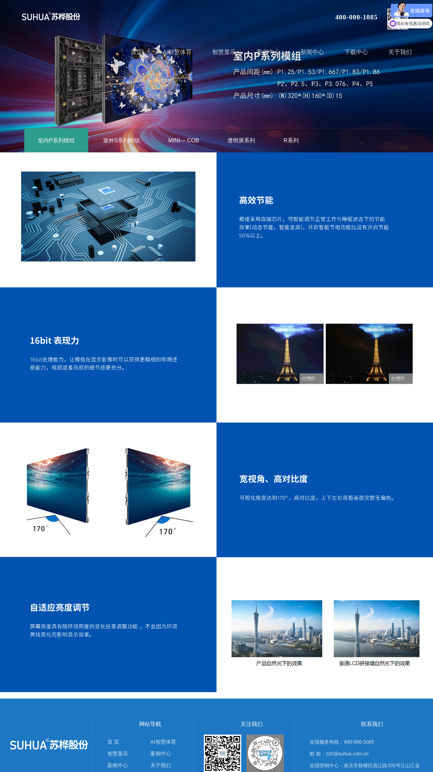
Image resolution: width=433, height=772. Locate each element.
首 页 (113, 742)
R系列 (291, 140)
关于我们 (160, 765)
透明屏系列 (241, 140)
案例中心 (160, 753)
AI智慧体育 (163, 742)
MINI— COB (183, 140)
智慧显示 (117, 753)
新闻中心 (117, 765)
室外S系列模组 (121, 140)
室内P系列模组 (56, 140)
